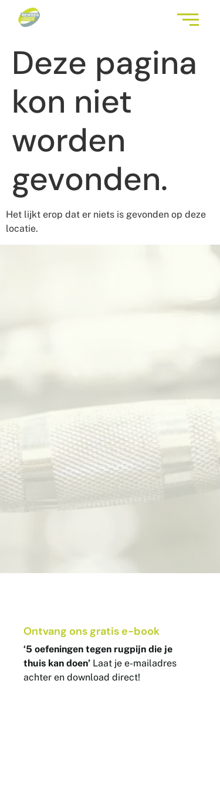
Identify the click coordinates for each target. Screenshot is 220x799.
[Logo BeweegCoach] (29, 17)
